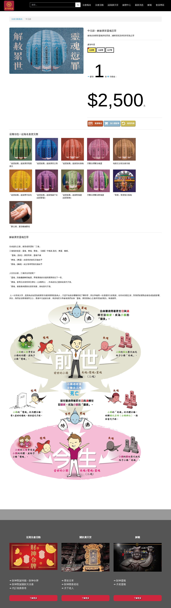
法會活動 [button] (99, 5)
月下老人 (69, 588)
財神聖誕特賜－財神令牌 (25, 580)
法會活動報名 (17, 19)
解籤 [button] (149, 5)
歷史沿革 (69, 580)
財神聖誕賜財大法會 (23, 584)
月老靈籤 (121, 584)
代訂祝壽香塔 (19, 588)
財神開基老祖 (71, 584)
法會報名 (87, 5)
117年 (109, 50)
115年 (91, 50)
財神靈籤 (121, 580)
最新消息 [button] (139, 5)
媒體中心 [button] (126, 5)
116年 (100, 50)
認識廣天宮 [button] (113, 5)
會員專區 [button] (160, 5)
